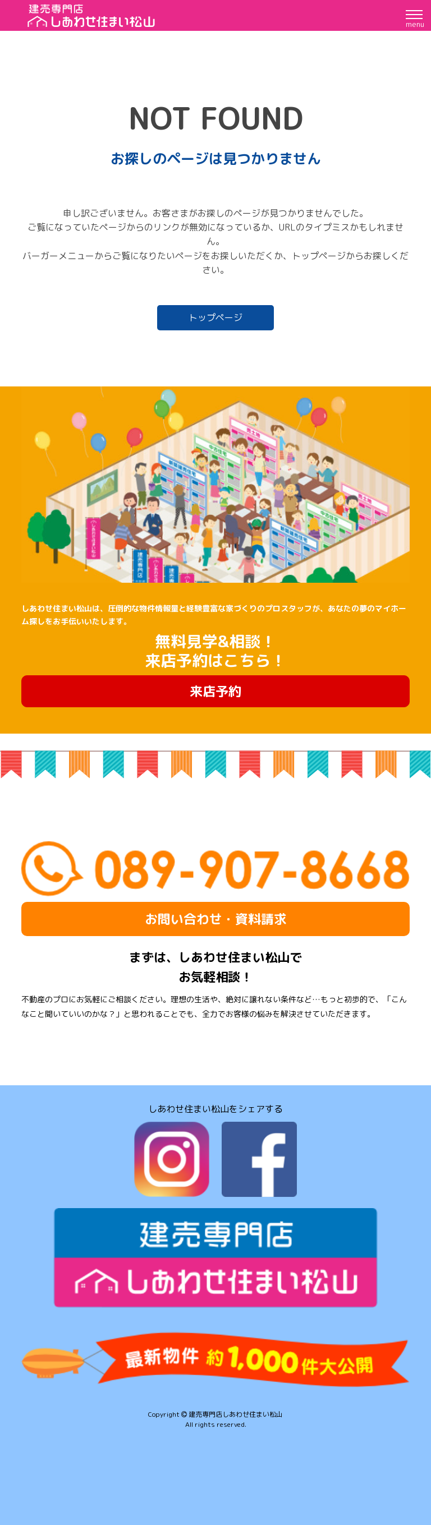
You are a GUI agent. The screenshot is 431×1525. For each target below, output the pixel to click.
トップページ (215, 317)
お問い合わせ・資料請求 (216, 919)
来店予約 (215, 691)
